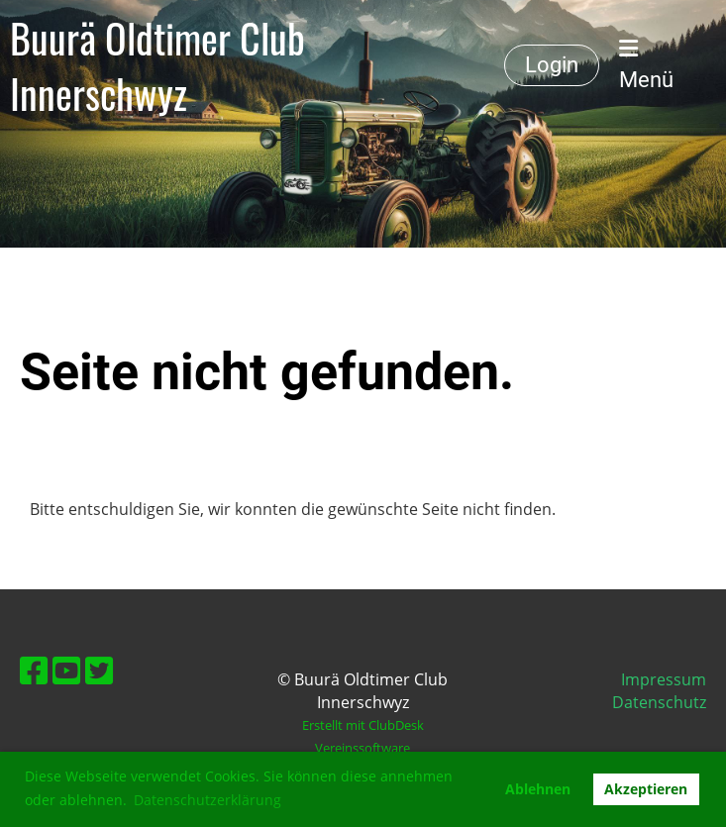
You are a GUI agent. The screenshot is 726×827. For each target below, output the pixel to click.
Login (551, 64)
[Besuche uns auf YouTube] (66, 670)
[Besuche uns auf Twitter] (99, 670)
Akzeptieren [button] (645, 788)
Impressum (663, 679)
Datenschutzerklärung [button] (207, 799)
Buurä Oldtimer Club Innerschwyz (157, 65)
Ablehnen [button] (537, 788)
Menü (646, 65)
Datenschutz (659, 702)
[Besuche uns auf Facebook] (34, 670)
